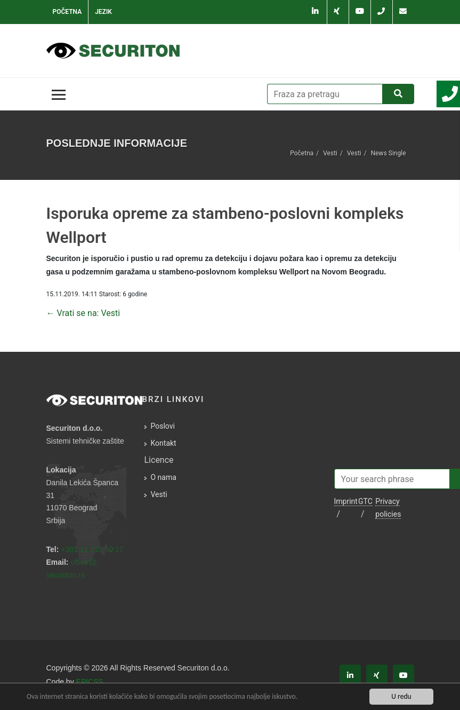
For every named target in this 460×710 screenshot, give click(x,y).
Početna (67, 11)
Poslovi (163, 426)
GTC (365, 501)
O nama (163, 477)
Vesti (330, 153)
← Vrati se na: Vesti (83, 313)
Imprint (346, 501)
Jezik (103, 11)
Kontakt (163, 443)
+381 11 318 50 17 (92, 549)
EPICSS (89, 681)
